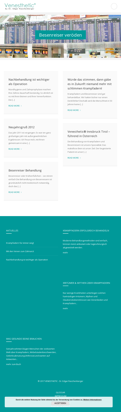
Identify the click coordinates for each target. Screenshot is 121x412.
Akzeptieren (61, 403)
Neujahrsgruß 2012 (22, 127)
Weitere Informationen (93, 400)
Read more (15, 105)
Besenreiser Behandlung (25, 170)
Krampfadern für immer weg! (20, 242)
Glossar (60, 392)
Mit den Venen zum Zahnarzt (20, 251)
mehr (65, 252)
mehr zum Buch (13, 364)
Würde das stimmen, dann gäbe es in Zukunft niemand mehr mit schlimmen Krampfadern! (90, 84)
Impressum (60, 395)
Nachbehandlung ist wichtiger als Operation (27, 259)
